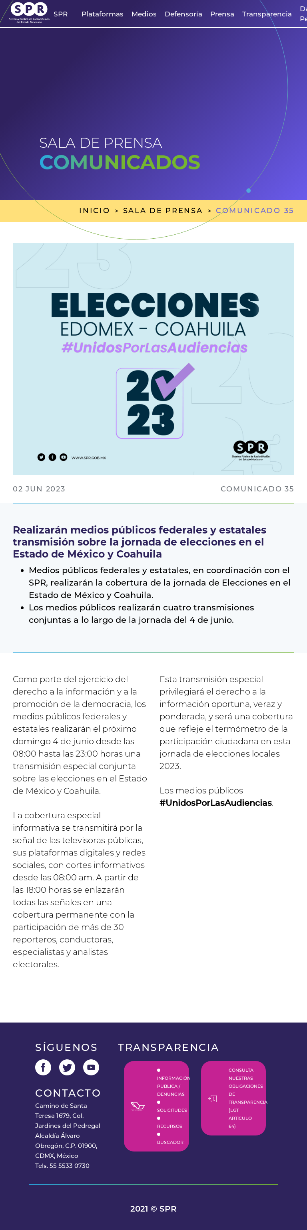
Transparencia (267, 14)
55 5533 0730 (70, 1166)
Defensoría (183, 14)
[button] (61, 14)
